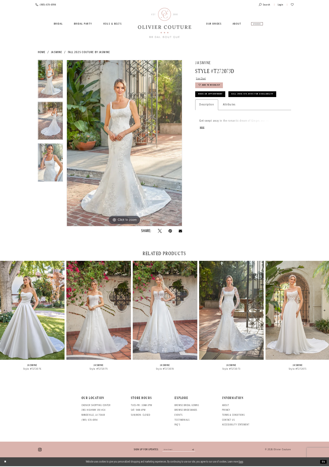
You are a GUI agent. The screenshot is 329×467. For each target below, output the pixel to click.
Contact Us (228, 420)
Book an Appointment (214, 98)
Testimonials (182, 420)
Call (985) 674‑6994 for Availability (225, 110)
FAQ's (177, 424)
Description (206, 121)
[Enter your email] (179, 450)
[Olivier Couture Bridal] (164, 23)
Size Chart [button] (202, 79)
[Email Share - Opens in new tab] (180, 231)
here (241, 462)
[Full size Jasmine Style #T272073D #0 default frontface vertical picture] (124, 143)
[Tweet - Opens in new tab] (160, 231)
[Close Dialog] (6, 462)
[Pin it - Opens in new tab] (170, 231)
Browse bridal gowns (187, 405)
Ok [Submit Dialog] (323, 462)
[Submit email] (197, 450)
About (225, 405)
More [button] (203, 145)
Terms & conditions (233, 415)
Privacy (226, 410)
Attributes (229, 121)
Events (178, 415)
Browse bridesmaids (186, 410)
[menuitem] (58, 23)
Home (41, 52)
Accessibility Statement (236, 424)
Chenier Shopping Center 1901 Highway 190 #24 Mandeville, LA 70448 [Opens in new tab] (96, 410)
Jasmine (56, 52)
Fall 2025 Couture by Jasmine (89, 52)
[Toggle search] (264, 5)
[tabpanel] (50, 81)
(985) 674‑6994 (90, 420)
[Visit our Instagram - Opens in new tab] (40, 450)
